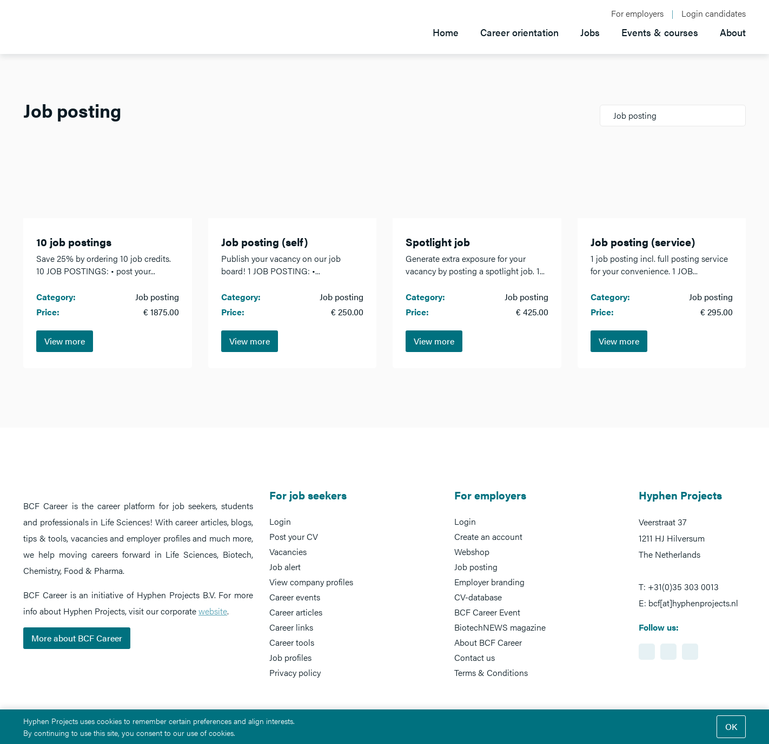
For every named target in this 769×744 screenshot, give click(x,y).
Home (446, 32)
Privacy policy (295, 672)
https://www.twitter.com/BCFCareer (690, 652)
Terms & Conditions (491, 672)
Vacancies (288, 551)
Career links (291, 627)
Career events (294, 597)
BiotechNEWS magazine (500, 627)
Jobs (590, 32)
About (733, 32)
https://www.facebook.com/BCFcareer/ (668, 652)
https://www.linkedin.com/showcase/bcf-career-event (647, 652)
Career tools (291, 642)
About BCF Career (488, 642)
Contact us (474, 657)
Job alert (285, 566)
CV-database (478, 597)
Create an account (488, 536)
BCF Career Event (487, 612)
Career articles (295, 612)
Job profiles (290, 657)
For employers (637, 13)
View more (64, 341)
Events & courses (659, 32)
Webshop (471, 551)
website (212, 611)
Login (280, 521)
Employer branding (489, 582)
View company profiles (311, 582)
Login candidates (713, 13)
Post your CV (293, 536)
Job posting (476, 566)
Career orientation (519, 32)
